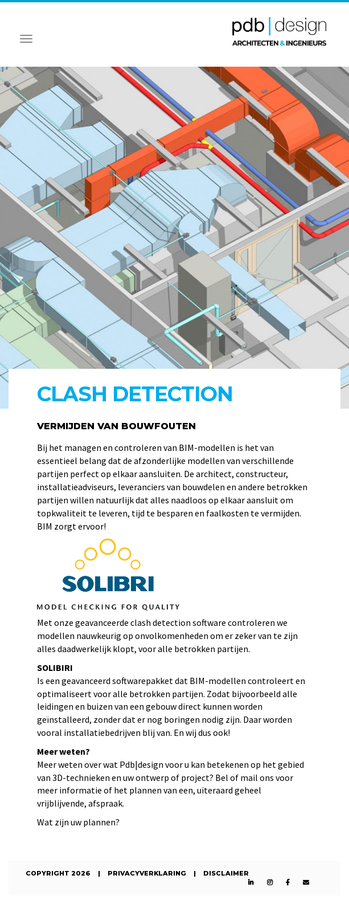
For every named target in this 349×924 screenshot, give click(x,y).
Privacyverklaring (147, 873)
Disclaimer (226, 873)
